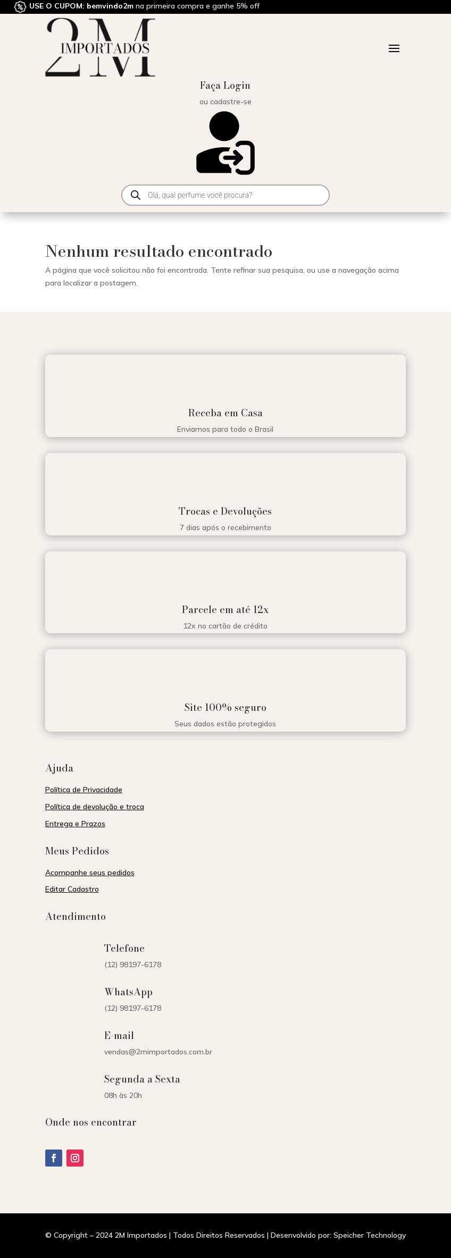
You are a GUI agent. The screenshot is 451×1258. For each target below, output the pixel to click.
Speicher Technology (369, 1235)
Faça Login (225, 85)
